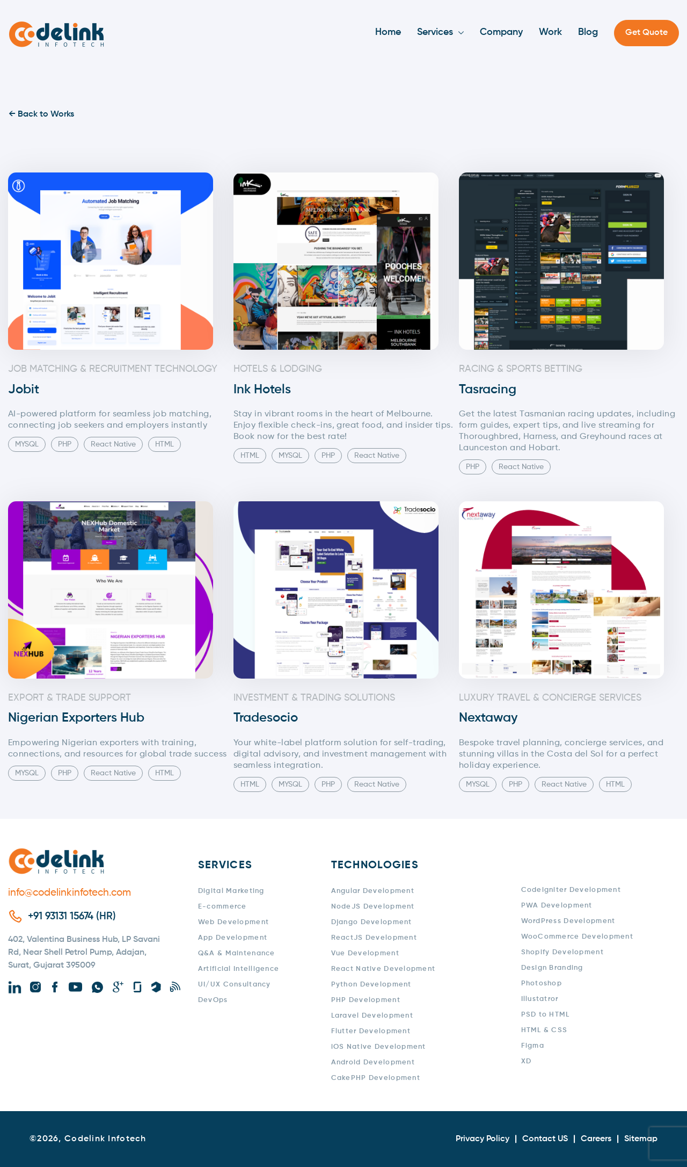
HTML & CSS (544, 1030)
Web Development (233, 922)
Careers (596, 1139)
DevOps (213, 1000)
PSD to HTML (545, 1014)
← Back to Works (41, 114)
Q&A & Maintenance (236, 953)
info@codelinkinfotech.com (69, 893)
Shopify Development (562, 952)
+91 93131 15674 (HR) (72, 916)
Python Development (371, 984)
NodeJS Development (373, 906)
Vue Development (365, 953)
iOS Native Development (378, 1046)
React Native (113, 444)
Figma (532, 1045)
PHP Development (365, 1000)
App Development (232, 937)
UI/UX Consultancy (234, 984)
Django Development (371, 922)
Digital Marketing (231, 891)
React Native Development (383, 969)
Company (501, 32)
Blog (588, 32)
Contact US (545, 1139)
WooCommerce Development (577, 936)
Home (388, 32)
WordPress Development (568, 921)
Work (550, 32)
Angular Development (372, 891)
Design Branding (552, 967)
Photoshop (541, 983)
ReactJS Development (374, 937)
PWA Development (557, 905)
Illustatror (540, 999)
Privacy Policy (482, 1139)
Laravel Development (372, 1015)
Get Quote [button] (646, 32)
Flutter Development (371, 1031)
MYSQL (27, 444)
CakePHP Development (375, 1078)
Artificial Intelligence (238, 969)
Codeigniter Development (571, 890)
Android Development (373, 1062)
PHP (64, 444)
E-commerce (222, 906)
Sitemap (640, 1139)
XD (526, 1061)
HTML (164, 444)
